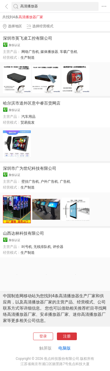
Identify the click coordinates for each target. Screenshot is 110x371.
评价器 (58, 247)
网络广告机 (30, 52)
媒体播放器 (49, 52)
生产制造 (28, 58)
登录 (43, 336)
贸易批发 (28, 122)
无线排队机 (42, 247)
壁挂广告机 (30, 181)
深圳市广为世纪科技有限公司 (29, 168)
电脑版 (64, 348)
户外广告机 (49, 181)
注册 (67, 336)
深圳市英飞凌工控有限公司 (27, 38)
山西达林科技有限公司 (23, 233)
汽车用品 (28, 117)
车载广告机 (68, 52)
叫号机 (26, 247)
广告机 (65, 181)
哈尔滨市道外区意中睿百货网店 (31, 103)
